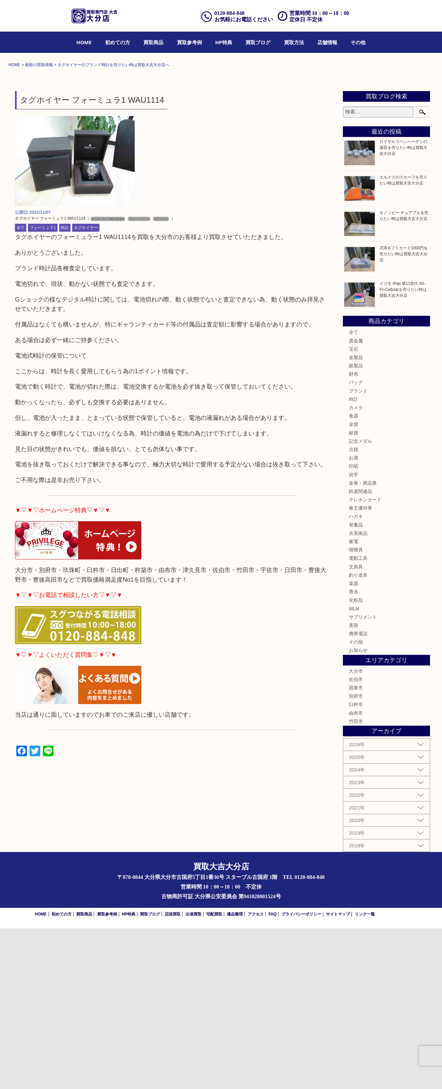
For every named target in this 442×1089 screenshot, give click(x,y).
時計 (65, 388)
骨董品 (356, 685)
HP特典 (223, 42)
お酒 (353, 618)
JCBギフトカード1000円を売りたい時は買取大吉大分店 (403, 414)
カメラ (356, 568)
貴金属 (356, 501)
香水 (353, 752)
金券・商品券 (363, 643)
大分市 (356, 831)
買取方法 (294, 42)
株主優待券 (360, 668)
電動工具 (358, 718)
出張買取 (194, 1074)
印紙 (353, 626)
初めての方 (117, 42)
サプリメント (363, 777)
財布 (353, 534)
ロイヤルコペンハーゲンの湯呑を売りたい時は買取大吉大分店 (403, 308)
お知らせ (358, 810)
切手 (353, 635)
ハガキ (356, 676)
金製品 (356, 518)
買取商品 (153, 42)
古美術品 (358, 693)
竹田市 (356, 882)
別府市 (356, 856)
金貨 (353, 584)
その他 (358, 42)
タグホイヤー (86, 388)
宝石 (353, 509)
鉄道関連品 (360, 652)
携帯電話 (358, 794)
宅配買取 (214, 1074)
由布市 (356, 873)
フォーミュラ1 (43, 388)
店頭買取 (173, 1074)
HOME (84, 42)
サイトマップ (338, 1074)
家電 (353, 702)
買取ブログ (257, 42)
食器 (353, 576)
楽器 (353, 744)
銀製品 (356, 526)
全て (21, 388)
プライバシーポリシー (301, 1074)
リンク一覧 (365, 1074)
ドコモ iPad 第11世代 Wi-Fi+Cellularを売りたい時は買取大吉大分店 (403, 450)
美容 (353, 785)
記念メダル (360, 601)
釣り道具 (358, 735)
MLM (354, 769)
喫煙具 (356, 710)
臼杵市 (356, 865)
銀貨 (353, 593)
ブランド (358, 551)
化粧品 (356, 760)
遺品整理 (235, 1074)
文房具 (356, 727)
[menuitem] (84, 42)
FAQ (272, 1074)
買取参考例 (189, 42)
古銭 (353, 610)
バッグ (356, 542)
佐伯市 (356, 840)
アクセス (256, 1074)
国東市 (356, 848)
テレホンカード (365, 660)
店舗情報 (327, 42)
